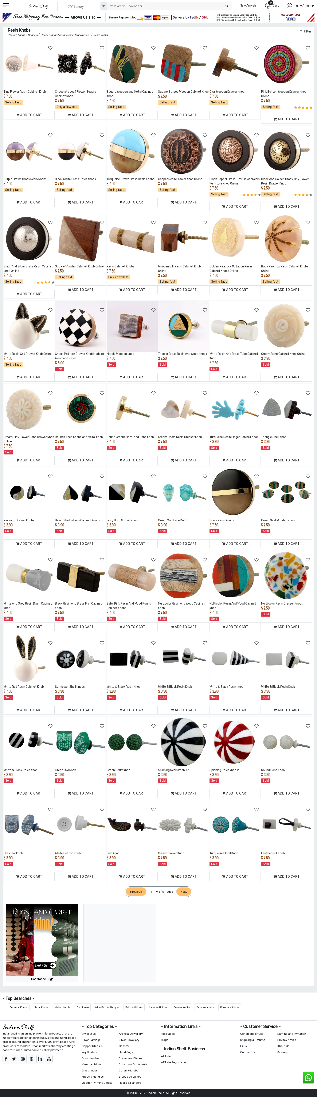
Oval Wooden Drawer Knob (227, 92)
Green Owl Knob (65, 770)
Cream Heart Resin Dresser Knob (180, 437)
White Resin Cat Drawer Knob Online (28, 354)
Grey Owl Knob (13, 853)
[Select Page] (152, 891)
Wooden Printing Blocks (97, 1082)
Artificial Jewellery (131, 1033)
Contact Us (247, 1052)
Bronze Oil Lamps (130, 1076)
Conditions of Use (251, 1033)
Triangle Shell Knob (273, 437)
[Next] (183, 891)
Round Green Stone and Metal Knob (79, 437)
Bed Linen (83, 1007)
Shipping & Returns (252, 1039)
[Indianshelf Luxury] (76, 6)
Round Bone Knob (273, 770)
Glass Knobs (90, 1070)
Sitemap (282, 1052)
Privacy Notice (286, 1039)
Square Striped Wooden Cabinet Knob (183, 92)
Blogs (164, 1039)
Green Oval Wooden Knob (278, 520)
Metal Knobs (41, 1007)
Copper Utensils (92, 1046)
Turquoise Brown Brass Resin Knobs (130, 179)
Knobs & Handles (93, 1076)
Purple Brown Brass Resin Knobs (25, 179)
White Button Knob (68, 853)
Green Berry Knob (118, 770)
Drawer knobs (181, 1007)
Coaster (124, 1046)
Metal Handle (62, 1007)
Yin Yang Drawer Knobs (19, 520)
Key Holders (89, 1052)
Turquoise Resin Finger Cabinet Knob (234, 437)
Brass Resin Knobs (222, 520)
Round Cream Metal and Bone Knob (130, 437)
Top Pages (168, 1033)
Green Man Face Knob (172, 520)
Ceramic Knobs (18, 1007)
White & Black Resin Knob (124, 687)
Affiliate (166, 1056)
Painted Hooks (134, 1007)
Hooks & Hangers (130, 1082)
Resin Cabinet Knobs (120, 266)
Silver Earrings (91, 1039)
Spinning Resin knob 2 (224, 770)
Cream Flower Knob (171, 853)
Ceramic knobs (128, 1070)
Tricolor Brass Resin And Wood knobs (182, 354)
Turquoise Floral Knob (224, 853)
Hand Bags (126, 1052)
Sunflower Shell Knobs (70, 687)
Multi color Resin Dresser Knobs (282, 603)
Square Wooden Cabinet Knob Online (79, 266)
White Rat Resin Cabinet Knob (24, 687)
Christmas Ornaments (133, 1064)
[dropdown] (104, 6)
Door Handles (90, 1058)
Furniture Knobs (229, 1007)
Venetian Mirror (92, 1064)
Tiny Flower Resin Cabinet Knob (25, 92)
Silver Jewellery (129, 1039)
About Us (283, 1046)
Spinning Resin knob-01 (173, 770)
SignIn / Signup (304, 5)
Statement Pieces (130, 1058)
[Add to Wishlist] (50, 48)
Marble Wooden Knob (120, 354)
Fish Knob (113, 853)
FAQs (243, 1046)
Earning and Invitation (291, 1033)
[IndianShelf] (38, 6)
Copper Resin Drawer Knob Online (180, 179)
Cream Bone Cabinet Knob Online (283, 354)
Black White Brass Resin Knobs (75, 179)
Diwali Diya (89, 1033)
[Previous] (136, 891)
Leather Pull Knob (273, 853)
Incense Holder (158, 1007)
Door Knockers (205, 1007)
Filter (305, 31)
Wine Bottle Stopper (107, 1007)
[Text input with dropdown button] (169, 6)
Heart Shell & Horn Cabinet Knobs (77, 520)
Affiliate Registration (174, 1062)
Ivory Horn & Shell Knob (122, 520)
